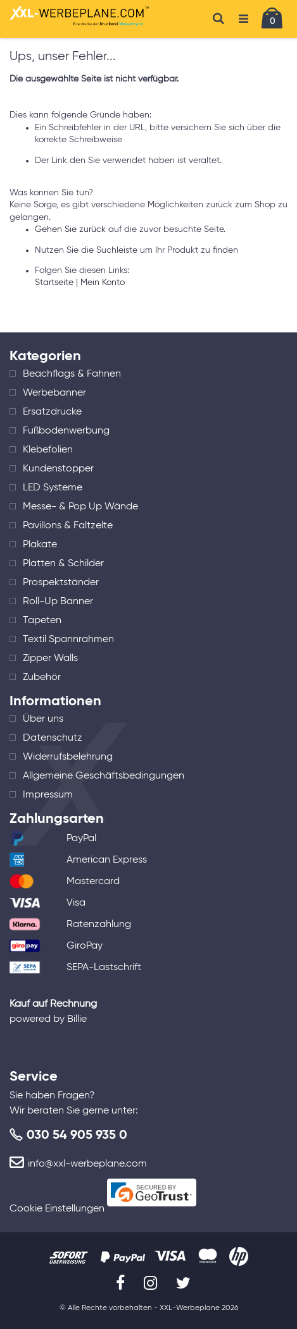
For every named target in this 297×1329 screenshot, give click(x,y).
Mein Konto (102, 282)
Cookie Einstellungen (56, 1209)
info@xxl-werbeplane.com (87, 1164)
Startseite (54, 282)
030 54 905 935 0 (77, 1135)
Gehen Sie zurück (70, 229)
